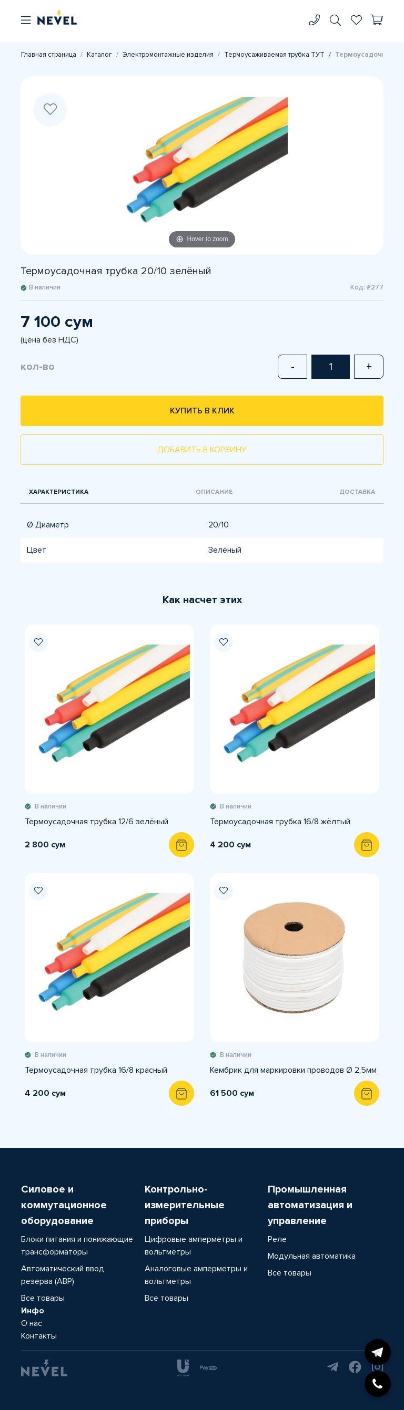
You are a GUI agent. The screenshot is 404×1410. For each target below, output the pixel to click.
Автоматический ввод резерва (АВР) (62, 1275)
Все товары (43, 1298)
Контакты (39, 1336)
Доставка (357, 492)
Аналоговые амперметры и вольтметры (196, 1275)
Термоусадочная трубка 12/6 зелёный (96, 821)
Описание (214, 492)
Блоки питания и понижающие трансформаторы (77, 1245)
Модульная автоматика (312, 1256)
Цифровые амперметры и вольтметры (194, 1245)
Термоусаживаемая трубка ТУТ (274, 54)
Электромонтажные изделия (168, 54)
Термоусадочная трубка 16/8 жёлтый (280, 821)
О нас (31, 1323)
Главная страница (48, 54)
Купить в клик (202, 411)
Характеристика (58, 492)
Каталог (99, 54)
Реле (277, 1239)
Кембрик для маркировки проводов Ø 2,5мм (293, 1070)
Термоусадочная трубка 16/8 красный (96, 1070)
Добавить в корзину (202, 449)
